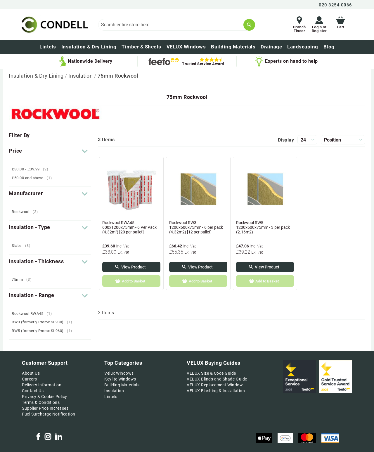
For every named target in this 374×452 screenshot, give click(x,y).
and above (34, 178)
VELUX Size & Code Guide (211, 373)
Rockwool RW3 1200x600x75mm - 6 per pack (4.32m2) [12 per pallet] (196, 227)
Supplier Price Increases (45, 408)
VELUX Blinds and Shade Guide (217, 379)
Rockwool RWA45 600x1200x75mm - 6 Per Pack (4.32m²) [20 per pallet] (129, 227)
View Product (133, 267)
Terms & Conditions (41, 402)
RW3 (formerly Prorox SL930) (44, 322)
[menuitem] (329, 47)
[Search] (249, 25)
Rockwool (27, 212)
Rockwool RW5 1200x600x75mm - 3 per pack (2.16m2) (263, 227)
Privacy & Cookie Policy (44, 396)
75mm (24, 279)
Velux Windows (119, 373)
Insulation (81, 76)
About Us (31, 373)
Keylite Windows (120, 379)
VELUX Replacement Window (215, 385)
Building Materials (121, 385)
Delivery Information (41, 385)
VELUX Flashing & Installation (216, 390)
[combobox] (176, 25)
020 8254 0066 (335, 5)
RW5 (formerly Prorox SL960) (44, 331)
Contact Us (33, 390)
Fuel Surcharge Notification (48, 414)
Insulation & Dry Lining (37, 76)
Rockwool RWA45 (34, 313)
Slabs (23, 245)
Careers (29, 379)
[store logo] (54, 24)
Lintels (110, 396)
